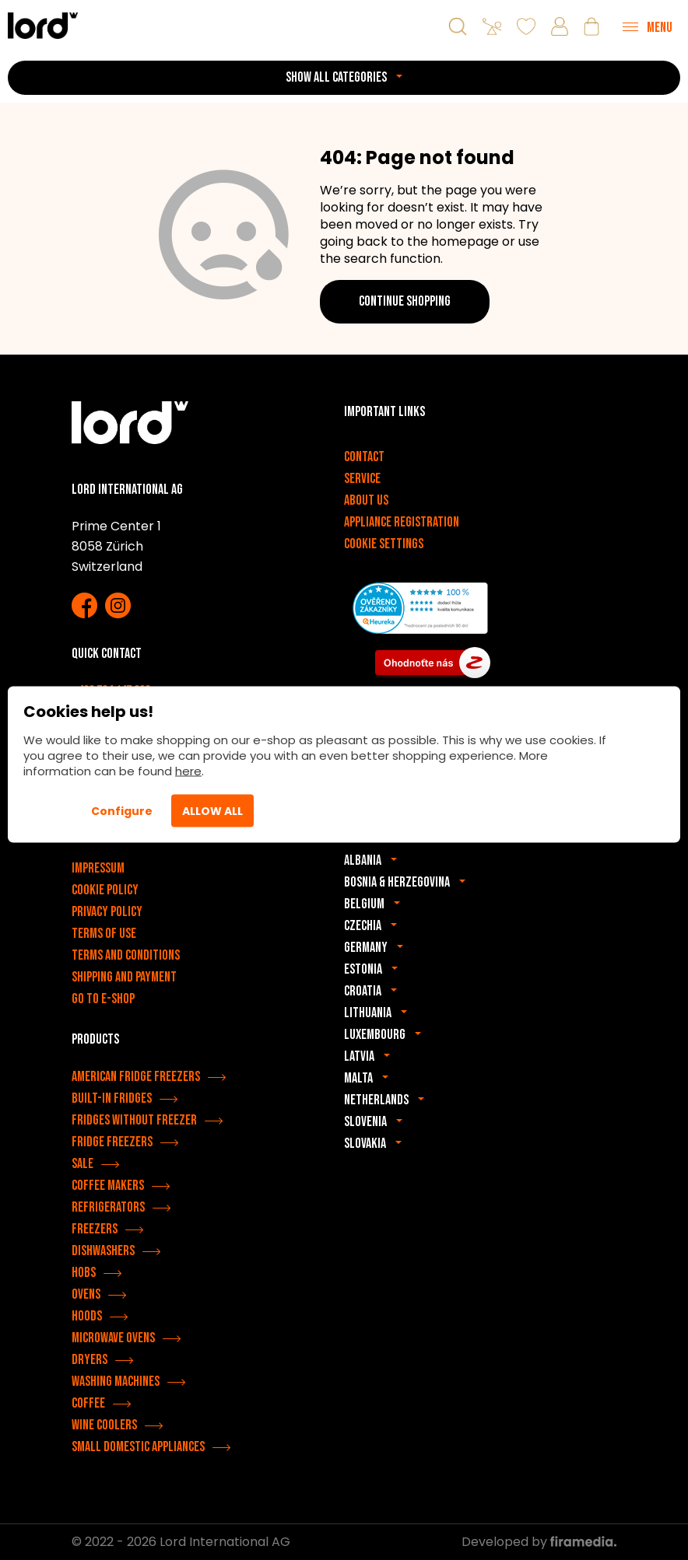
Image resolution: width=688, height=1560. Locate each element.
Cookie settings (383, 544)
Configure (122, 811)
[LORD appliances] (43, 25)
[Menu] (647, 26)
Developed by (539, 1542)
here (188, 771)
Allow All (212, 811)
